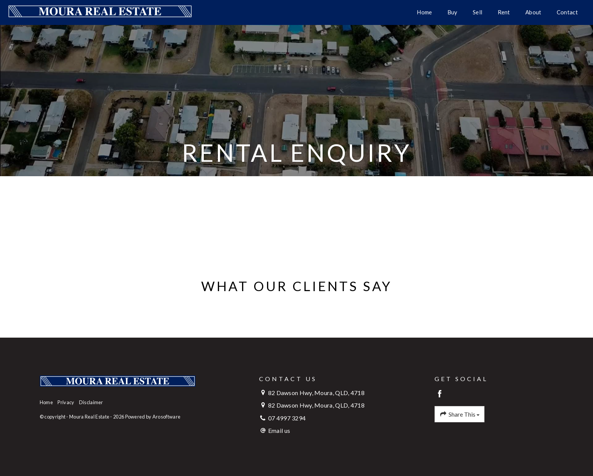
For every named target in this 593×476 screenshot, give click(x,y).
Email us (279, 430)
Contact (567, 12)
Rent (504, 12)
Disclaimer (91, 402)
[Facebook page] (440, 394)
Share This (459, 414)
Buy (452, 12)
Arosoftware (166, 417)
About (533, 12)
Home (424, 12)
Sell (477, 12)
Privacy (65, 402)
